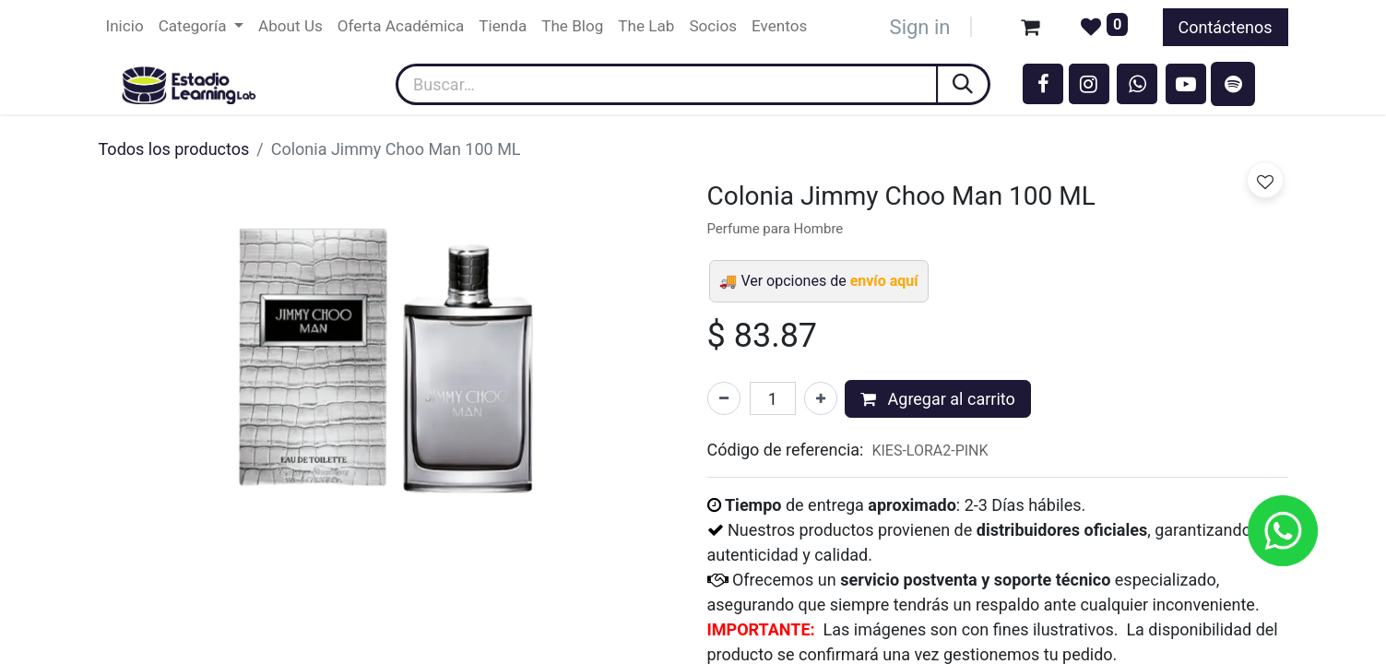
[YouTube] (1186, 84)
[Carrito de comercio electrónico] (1030, 26)
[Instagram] (1089, 84)
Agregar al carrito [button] (937, 399)
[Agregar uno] (820, 398)
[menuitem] (125, 26)
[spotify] (1233, 84)
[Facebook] (1043, 84)
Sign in (920, 27)
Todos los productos (174, 149)
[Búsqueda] (964, 84)
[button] (1265, 179)
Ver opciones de (829, 281)
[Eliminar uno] (723, 398)
